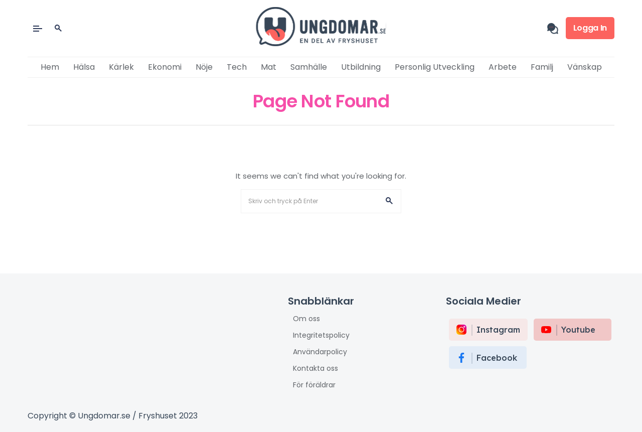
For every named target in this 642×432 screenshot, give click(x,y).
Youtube (578, 330)
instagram (498, 330)
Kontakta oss (315, 368)
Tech (237, 67)
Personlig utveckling (434, 67)
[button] (389, 201)
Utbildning (361, 67)
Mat (268, 67)
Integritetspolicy (321, 335)
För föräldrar (314, 385)
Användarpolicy (320, 352)
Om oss (306, 319)
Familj (542, 67)
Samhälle (308, 67)
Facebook (496, 358)
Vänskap (584, 67)
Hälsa (84, 67)
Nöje (204, 67)
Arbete (503, 67)
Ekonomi (165, 67)
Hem (50, 67)
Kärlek (121, 67)
